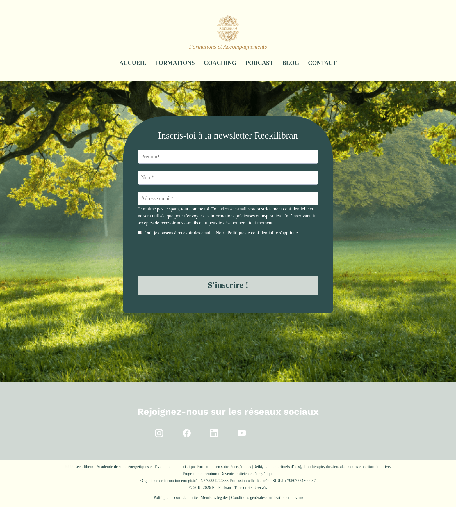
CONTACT (322, 63)
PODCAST (259, 63)
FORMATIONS (175, 63)
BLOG (290, 63)
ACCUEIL (132, 63)
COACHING (220, 63)
